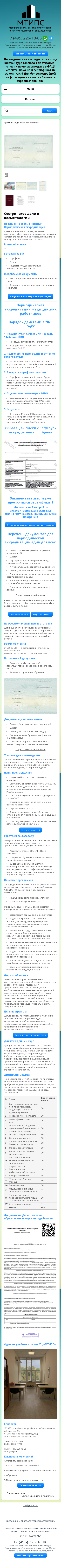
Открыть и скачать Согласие (31, 595)
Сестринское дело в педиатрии (38, 1495)
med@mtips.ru (30, 1505)
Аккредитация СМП (41, 614)
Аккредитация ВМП (19, 614)
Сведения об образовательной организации (30, 1520)
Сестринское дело (16, 1493)
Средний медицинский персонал (21, 122)
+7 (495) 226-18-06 (25, 38)
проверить (12, 780)
